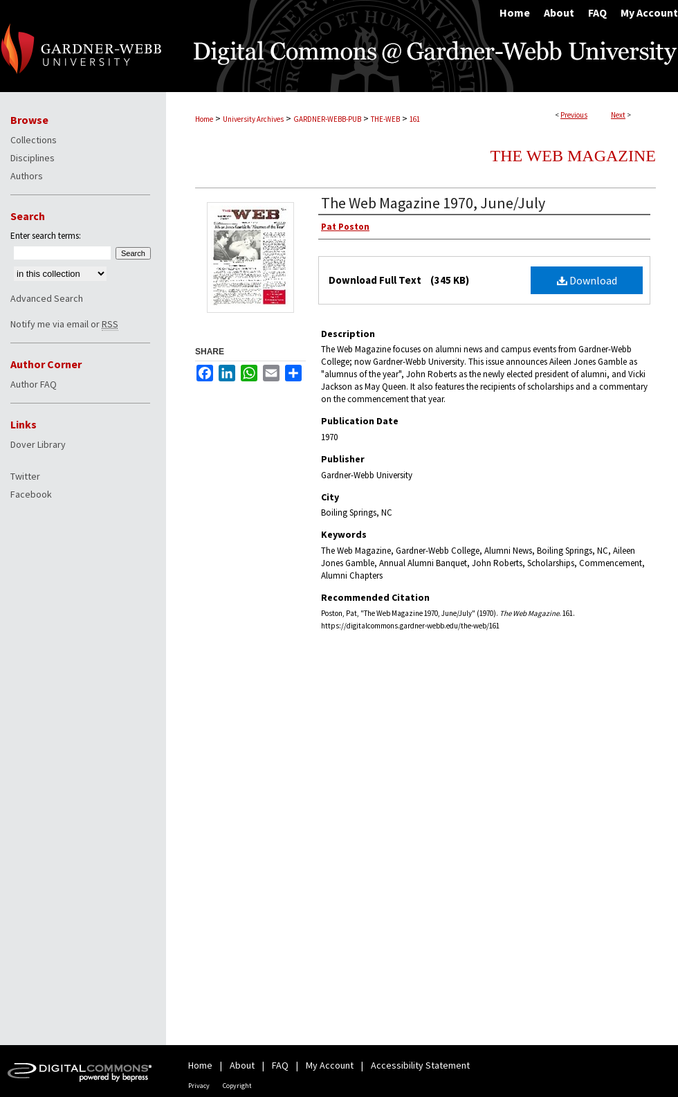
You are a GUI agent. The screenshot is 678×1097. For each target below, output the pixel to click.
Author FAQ (33, 384)
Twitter (25, 476)
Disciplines (32, 158)
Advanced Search (46, 298)
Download (587, 280)
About (242, 1065)
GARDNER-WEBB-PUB (327, 119)
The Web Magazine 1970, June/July (433, 202)
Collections (33, 140)
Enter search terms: (45, 236)
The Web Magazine (573, 156)
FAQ (280, 1065)
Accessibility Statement (420, 1065)
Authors (26, 176)
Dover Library (38, 444)
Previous (573, 115)
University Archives (253, 119)
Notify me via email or (64, 324)
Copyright (237, 1085)
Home (204, 119)
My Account (330, 1065)
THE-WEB (385, 119)
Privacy (199, 1085)
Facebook (31, 494)
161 (415, 119)
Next (618, 115)
